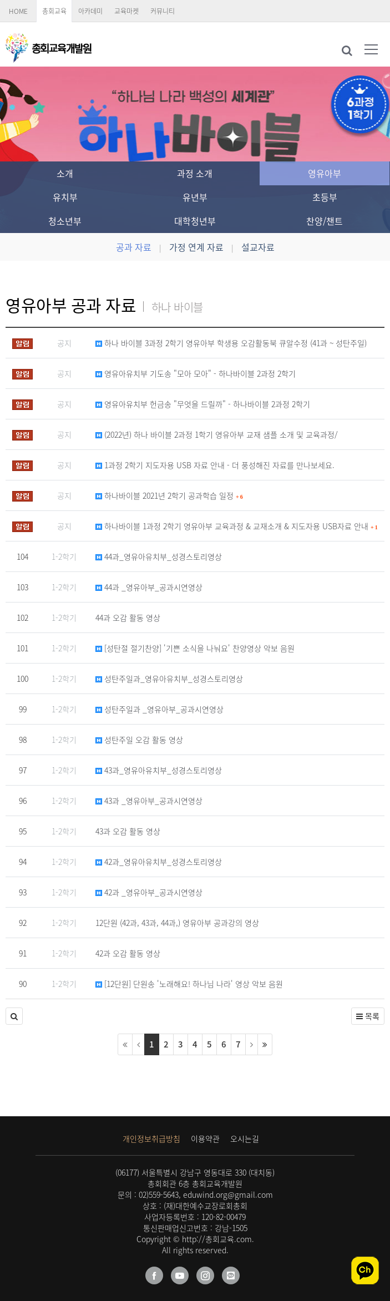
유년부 (195, 197)
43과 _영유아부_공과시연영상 (148, 800)
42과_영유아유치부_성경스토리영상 (158, 861)
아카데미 (90, 11)
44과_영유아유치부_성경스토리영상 (158, 556)
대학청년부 (195, 220)
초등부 (324, 197)
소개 (65, 173)
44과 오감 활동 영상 (127, 617)
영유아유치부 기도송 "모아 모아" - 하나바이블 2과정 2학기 (195, 373)
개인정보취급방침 (151, 1138)
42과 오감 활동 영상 (127, 953)
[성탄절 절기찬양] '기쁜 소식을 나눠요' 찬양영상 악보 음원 (195, 648)
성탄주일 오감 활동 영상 (139, 739)
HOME (18, 11)
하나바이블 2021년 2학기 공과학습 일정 (169, 495)
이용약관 (205, 1138)
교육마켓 (126, 11)
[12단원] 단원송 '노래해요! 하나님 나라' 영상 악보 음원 (189, 983)
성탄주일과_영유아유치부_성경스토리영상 (169, 678)
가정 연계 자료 (196, 247)
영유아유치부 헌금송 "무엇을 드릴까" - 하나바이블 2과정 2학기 (202, 403)
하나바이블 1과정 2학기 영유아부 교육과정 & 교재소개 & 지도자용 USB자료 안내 (236, 525)
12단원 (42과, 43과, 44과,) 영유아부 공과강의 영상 (177, 922)
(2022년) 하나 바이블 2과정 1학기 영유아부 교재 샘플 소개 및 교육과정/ (216, 434)
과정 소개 (194, 173)
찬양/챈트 (324, 220)
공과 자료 (133, 247)
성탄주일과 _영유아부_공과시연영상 (159, 709)
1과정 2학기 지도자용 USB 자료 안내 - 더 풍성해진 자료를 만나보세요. (215, 464)
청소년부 (65, 220)
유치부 (65, 197)
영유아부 (324, 173)
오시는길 (244, 1138)
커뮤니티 (162, 11)
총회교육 (54, 11)
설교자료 (258, 247)
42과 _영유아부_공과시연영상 (148, 892)
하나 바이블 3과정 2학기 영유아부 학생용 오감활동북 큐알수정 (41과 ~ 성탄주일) (231, 342)
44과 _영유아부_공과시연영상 (148, 587)
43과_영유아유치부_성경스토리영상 (158, 770)
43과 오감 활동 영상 (127, 831)
